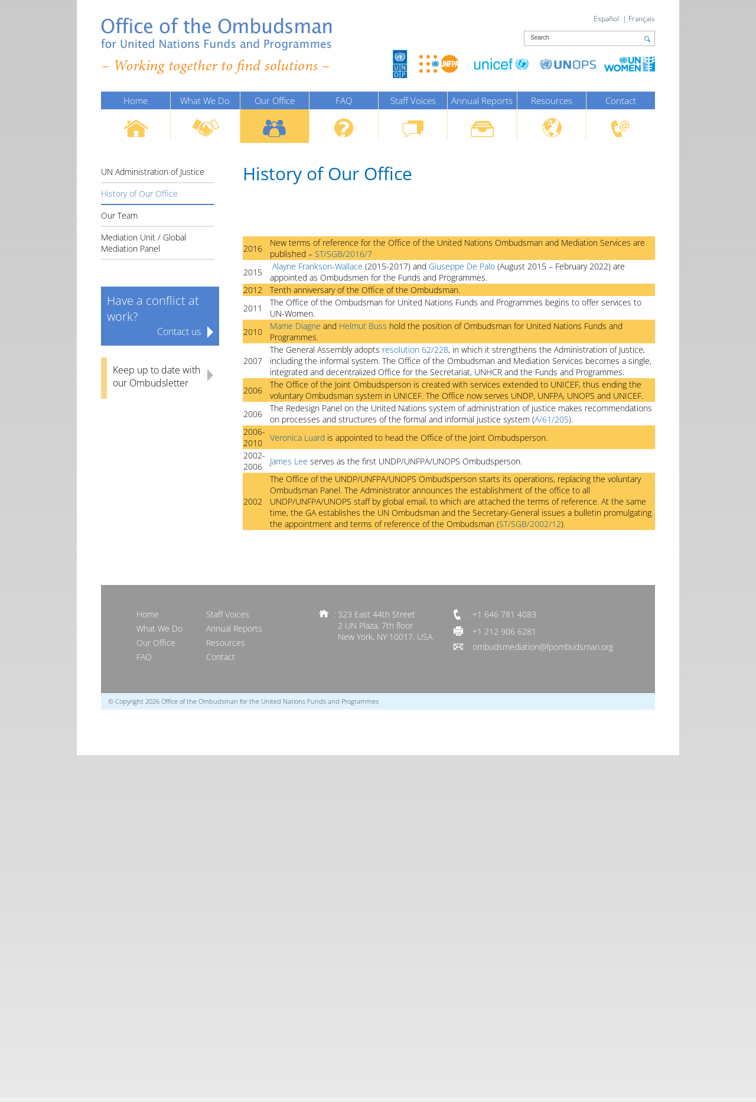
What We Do (205, 100)
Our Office (275, 100)
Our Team (119, 215)
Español (606, 19)
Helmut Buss (364, 325)
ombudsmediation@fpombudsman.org (542, 646)
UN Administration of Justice (152, 171)
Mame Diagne (296, 325)
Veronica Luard (297, 437)
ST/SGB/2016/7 (342, 253)
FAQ (343, 100)
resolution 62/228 (415, 349)
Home (135, 100)
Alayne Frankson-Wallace (317, 266)
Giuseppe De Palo (463, 266)
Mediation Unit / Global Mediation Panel (143, 243)
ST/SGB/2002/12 (530, 523)
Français (641, 19)
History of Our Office (139, 193)
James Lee (289, 461)
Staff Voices (413, 100)
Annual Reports (482, 100)
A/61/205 (552, 419)
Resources (551, 100)
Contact (620, 100)
